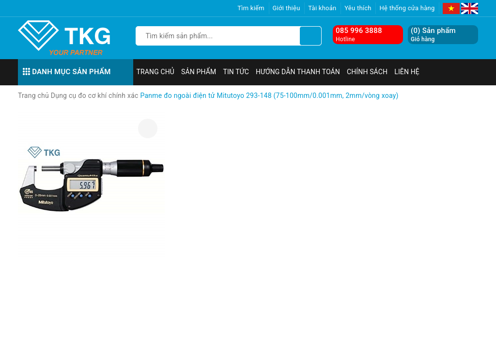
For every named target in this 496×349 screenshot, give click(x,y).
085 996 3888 (359, 30)
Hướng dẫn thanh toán (298, 72)
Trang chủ (156, 72)
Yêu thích (358, 8)
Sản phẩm (198, 72)
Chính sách (367, 72)
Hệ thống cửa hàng (406, 8)
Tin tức (236, 72)
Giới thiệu (286, 8)
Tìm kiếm (250, 8)
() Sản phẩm (433, 34)
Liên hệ (406, 72)
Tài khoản (322, 8)
